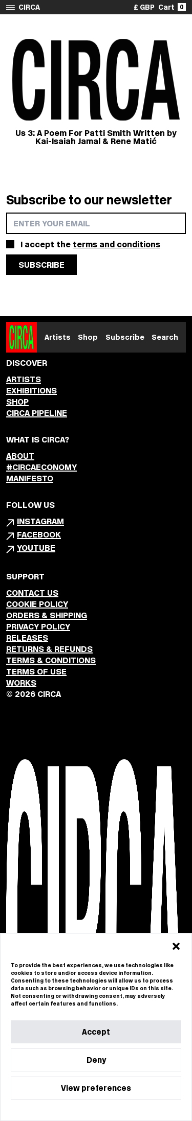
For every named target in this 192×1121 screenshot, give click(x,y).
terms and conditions (116, 244)
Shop (88, 337)
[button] (176, 946)
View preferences (96, 1088)
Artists (58, 337)
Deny (96, 1060)
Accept (96, 1031)
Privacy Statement (114, 1110)
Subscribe (124, 337)
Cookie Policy (65, 1110)
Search (165, 337)
